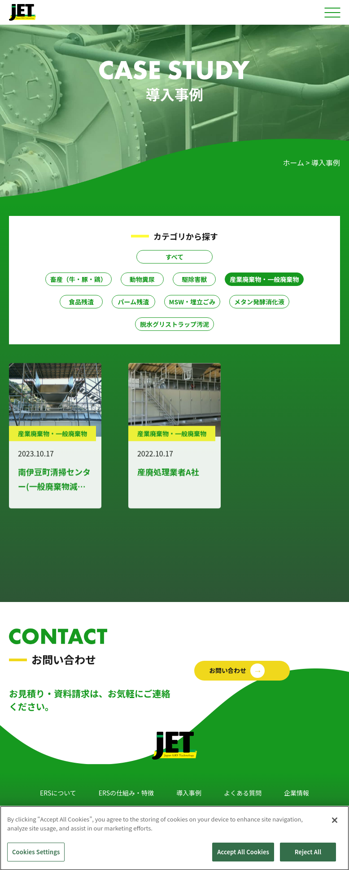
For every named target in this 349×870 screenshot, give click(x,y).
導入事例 (188, 792)
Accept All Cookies (243, 857)
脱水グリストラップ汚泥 (174, 324)
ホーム (293, 162)
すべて (174, 256)
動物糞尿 (142, 279)
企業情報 (296, 792)
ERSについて (58, 792)
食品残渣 (81, 301)
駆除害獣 (194, 279)
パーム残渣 (133, 301)
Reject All (308, 857)
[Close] (335, 825)
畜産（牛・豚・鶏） (78, 279)
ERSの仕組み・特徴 (126, 792)
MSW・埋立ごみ (192, 301)
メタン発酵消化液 (259, 301)
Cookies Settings (36, 857)
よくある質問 (243, 792)
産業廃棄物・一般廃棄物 (264, 279)
